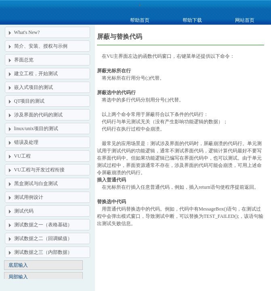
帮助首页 (139, 20)
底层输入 (18, 265)
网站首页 (244, 20)
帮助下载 (192, 20)
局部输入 (18, 277)
